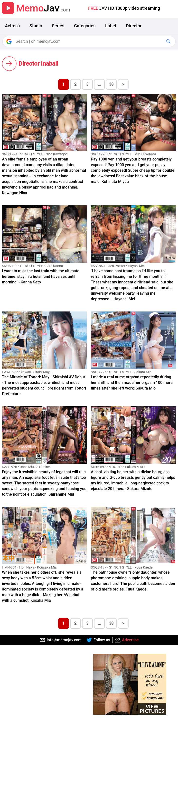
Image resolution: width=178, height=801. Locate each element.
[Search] (89, 41)
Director (133, 25)
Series (58, 25)
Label (110, 25)
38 (111, 84)
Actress (12, 25)
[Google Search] (169, 41)
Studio (35, 25)
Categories (84, 25)
